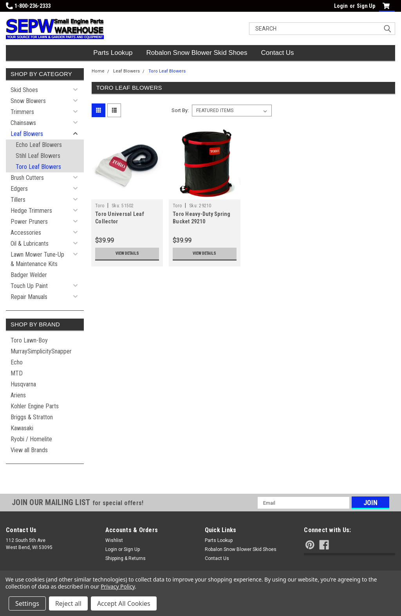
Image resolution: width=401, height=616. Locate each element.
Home (98, 71)
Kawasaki (22, 428)
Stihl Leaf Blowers (38, 155)
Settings (27, 603)
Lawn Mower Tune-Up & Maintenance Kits (37, 259)
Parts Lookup (112, 52)
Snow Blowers (28, 101)
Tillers (18, 199)
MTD (17, 373)
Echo (17, 362)
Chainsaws (23, 123)
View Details (127, 253)
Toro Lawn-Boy (29, 340)
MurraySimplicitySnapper (41, 351)
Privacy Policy (118, 586)
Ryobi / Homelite (31, 439)
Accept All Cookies (123, 603)
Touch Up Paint (29, 286)
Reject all (68, 603)
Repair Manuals (29, 297)
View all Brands (29, 450)
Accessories (26, 232)
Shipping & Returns (125, 558)
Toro (99, 205)
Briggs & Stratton (32, 417)
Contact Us (277, 52)
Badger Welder (29, 275)
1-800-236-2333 (28, 5)
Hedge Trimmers (31, 210)
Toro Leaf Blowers (38, 166)
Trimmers (22, 112)
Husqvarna (23, 384)
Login (341, 6)
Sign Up (366, 6)
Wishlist (114, 540)
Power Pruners (29, 221)
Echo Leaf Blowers (39, 145)
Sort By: (180, 110)
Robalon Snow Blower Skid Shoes (196, 52)
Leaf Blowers (27, 134)
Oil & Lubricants (30, 243)
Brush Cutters (27, 177)
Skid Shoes (24, 90)
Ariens (18, 395)
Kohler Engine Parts (35, 406)
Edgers (19, 188)
